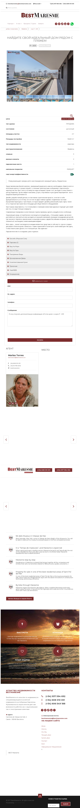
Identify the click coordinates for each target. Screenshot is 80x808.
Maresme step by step (25, 560)
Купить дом (45, 738)
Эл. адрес (11, 294)
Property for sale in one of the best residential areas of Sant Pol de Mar (43, 573)
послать (40, 340)
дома (43, 726)
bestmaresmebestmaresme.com (18, 3)
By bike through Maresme (27, 585)
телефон (10, 302)
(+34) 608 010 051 (43, 471)
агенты (43, 729)
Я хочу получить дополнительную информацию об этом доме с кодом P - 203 (40, 319)
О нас (19, 24)
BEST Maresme (13, 753)
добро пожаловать (12, 29)
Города (10, 24)
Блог (43, 744)
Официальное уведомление (51, 747)
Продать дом (46, 735)
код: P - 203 (34, 29)
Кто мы (44, 732)
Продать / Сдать (30, 24)
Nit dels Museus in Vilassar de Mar (31, 536)
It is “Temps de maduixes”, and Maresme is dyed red (39, 548)
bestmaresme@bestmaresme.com (17, 357)
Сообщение (12, 310)
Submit (65, 804)
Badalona (24, 29)
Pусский (37, 3)
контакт (44, 741)
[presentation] (18, 332)
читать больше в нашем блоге (20, 599)
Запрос (41, 24)
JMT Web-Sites (20, 803)
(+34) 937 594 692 (63, 471)
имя (8, 286)
